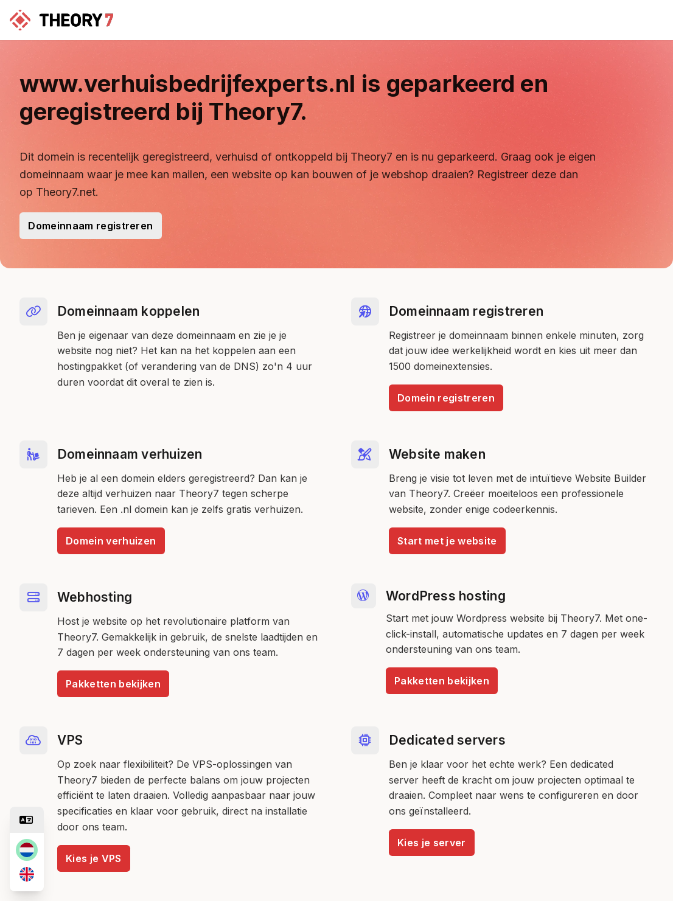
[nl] (26, 850)
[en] (26, 874)
